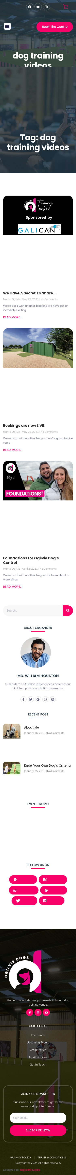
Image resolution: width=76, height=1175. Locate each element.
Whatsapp (23, 890)
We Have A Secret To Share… (29, 293)
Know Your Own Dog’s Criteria (47, 765)
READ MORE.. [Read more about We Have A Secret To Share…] (12, 317)
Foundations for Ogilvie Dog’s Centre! (31, 560)
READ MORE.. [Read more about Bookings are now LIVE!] (12, 450)
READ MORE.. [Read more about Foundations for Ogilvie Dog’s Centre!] (12, 587)
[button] (7, 26)
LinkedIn (51, 900)
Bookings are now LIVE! (24, 425)
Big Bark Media (30, 1170)
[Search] (68, 610)
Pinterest (54, 890)
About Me (31, 727)
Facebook (23, 879)
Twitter (24, 900)
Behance (53, 879)
